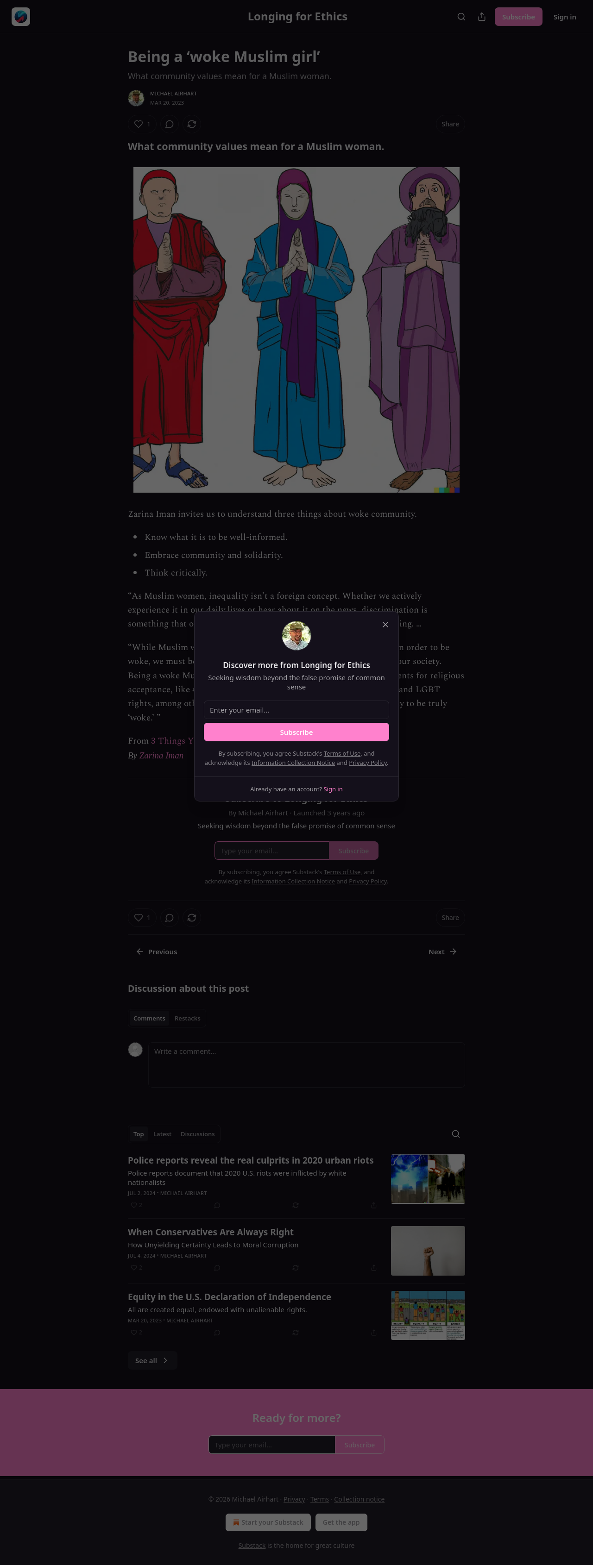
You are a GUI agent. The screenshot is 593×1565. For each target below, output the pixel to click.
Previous (156, 951)
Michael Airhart (173, 93)
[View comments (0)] (169, 124)
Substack (252, 1545)
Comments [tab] (149, 1018)
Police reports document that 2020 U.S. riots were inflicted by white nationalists (237, 1177)
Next (443, 951)
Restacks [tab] (188, 1018)
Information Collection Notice (293, 762)
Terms (319, 1499)
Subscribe (518, 16)
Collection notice (359, 1499)
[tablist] (167, 1018)
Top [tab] (138, 1134)
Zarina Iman (161, 755)
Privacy (294, 1499)
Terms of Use (342, 753)
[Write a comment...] (307, 1065)
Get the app (341, 1522)
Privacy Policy (368, 762)
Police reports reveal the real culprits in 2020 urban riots (251, 1160)
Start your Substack (267, 1522)
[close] (385, 624)
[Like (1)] (142, 124)
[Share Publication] (482, 16)
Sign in (565, 16)
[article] (296, 1182)
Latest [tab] (162, 1134)
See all (152, 1360)
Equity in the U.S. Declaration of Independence (229, 1297)
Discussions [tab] (198, 1134)
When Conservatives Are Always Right (211, 1232)
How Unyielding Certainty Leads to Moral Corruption (213, 1244)
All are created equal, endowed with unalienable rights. (217, 1309)
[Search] (461, 16)
